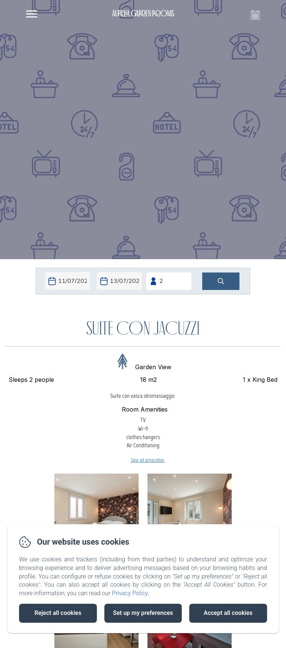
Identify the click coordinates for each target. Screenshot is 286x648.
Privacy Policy (130, 593)
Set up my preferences (143, 612)
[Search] (220, 281)
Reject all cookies (58, 612)
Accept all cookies (228, 612)
